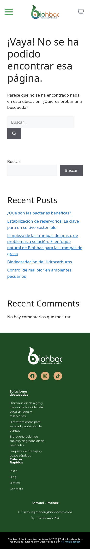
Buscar (13, 161)
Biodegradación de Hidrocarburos (39, 262)
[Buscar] (14, 133)
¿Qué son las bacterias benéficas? (39, 213)
